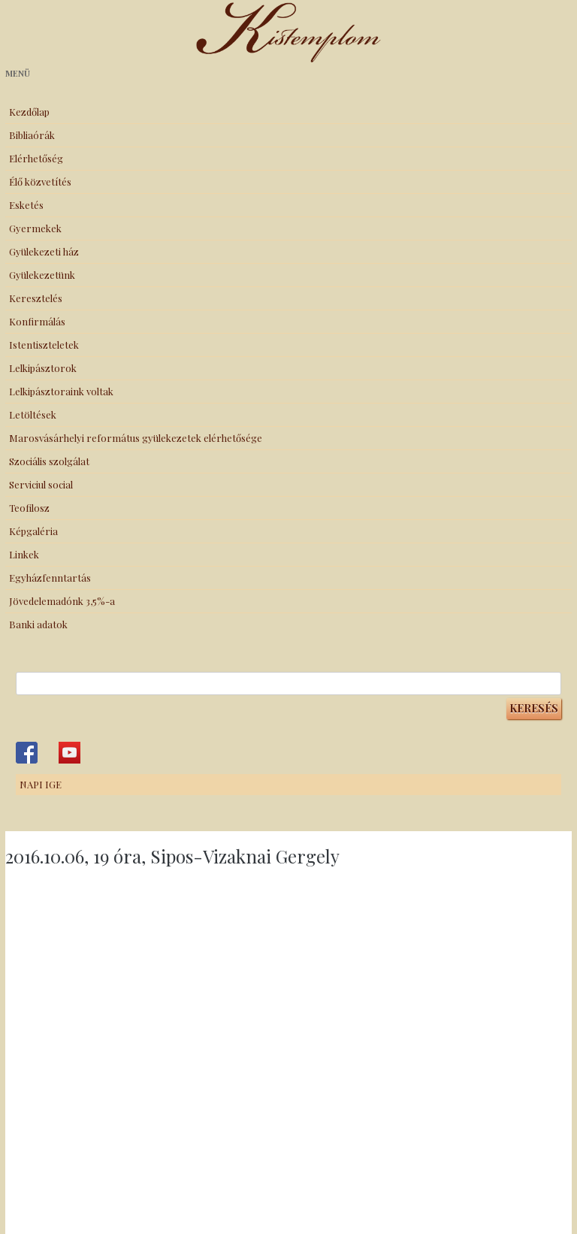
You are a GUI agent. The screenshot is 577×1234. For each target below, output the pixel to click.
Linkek (24, 554)
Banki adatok (38, 624)
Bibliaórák (32, 135)
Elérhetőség (36, 158)
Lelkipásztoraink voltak (61, 391)
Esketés (26, 204)
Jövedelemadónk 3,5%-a (62, 600)
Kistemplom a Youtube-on (69, 753)
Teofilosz (29, 507)
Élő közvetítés (40, 181)
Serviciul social (41, 484)
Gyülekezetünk (42, 274)
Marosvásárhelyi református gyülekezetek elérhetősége (135, 437)
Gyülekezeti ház (44, 251)
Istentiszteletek (44, 344)
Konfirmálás (37, 321)
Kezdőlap (29, 111)
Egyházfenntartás (50, 577)
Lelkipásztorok (43, 367)
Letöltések (32, 414)
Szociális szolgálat (49, 461)
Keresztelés (35, 298)
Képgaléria (33, 531)
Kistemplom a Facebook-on (27, 753)
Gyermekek (35, 228)
